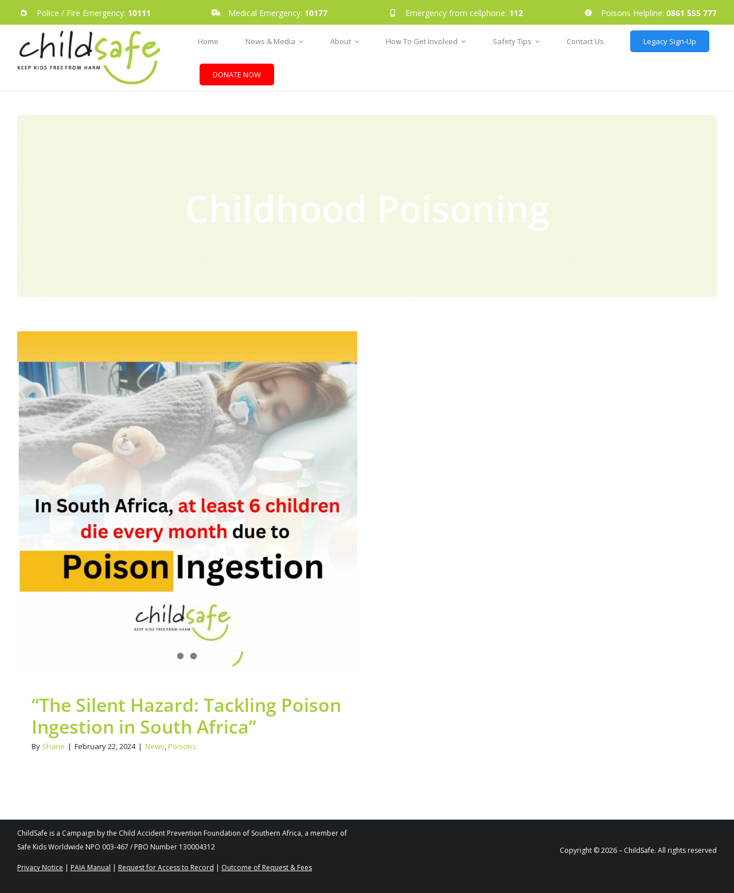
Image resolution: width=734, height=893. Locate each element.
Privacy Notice (40, 867)
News (155, 746)
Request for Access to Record (166, 867)
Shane (53, 746)
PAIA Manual (91, 867)
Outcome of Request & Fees (266, 867)
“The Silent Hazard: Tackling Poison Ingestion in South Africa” (186, 715)
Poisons (182, 746)
